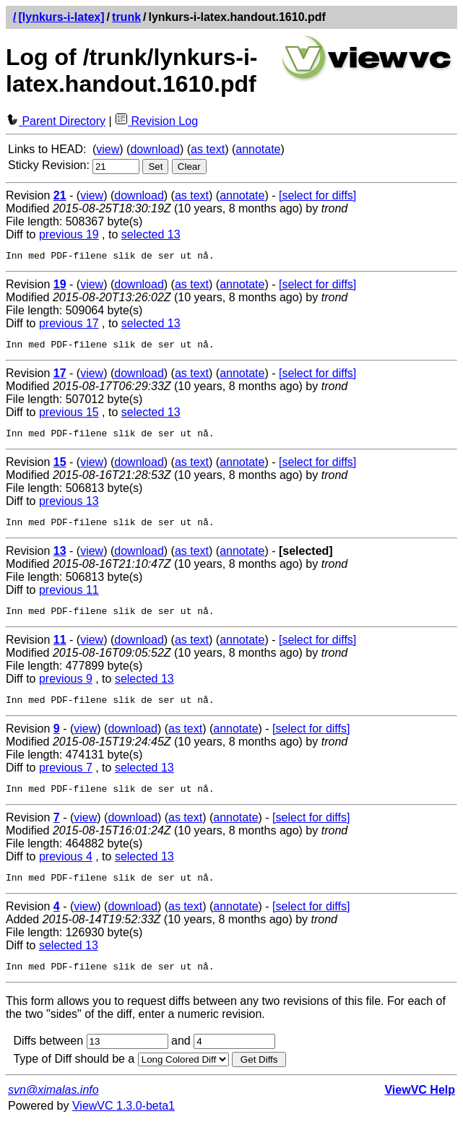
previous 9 (65, 689)
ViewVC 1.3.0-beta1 (123, 1125)
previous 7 (65, 780)
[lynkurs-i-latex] (61, 17)
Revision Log (156, 121)
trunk (126, 17)
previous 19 (69, 234)
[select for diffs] (317, 195)
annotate (257, 149)
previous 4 (65, 871)
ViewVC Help (419, 1109)
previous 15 (69, 416)
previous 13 (69, 507)
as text (208, 149)
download (155, 149)
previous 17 (69, 325)
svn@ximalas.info (53, 1109)
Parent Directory (55, 121)
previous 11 (69, 598)
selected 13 (151, 234)
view (107, 149)
